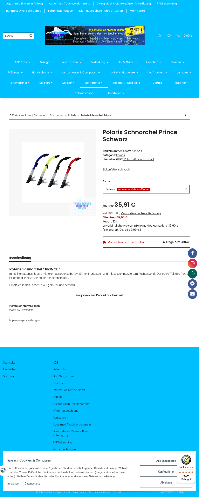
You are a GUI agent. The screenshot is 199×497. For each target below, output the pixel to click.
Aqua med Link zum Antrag (24, 3)
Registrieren (60, 417)
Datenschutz (34, 484)
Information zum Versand (69, 390)
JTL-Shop (178, 492)
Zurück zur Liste (21, 115)
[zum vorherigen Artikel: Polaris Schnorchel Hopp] (186, 115)
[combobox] (146, 189)
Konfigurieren (164, 473)
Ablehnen (164, 483)
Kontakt (58, 396)
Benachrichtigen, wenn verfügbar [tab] (91, 257)
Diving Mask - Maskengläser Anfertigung (124, 3)
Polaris (120, 155)
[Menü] (192, 455)
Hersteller (9, 369)
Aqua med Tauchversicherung (69, 3)
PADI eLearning (167, 3)
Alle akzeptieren (164, 462)
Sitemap (8, 376)
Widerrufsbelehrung (66, 410)
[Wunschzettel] (169, 35)
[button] (159, 35)
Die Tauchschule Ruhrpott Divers (101, 11)
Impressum (16, 484)
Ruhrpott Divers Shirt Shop (23, 11)
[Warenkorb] (185, 35)
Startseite (9, 362)
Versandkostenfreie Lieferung (141, 213)
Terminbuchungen (60, 11)
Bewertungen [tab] (47, 257)
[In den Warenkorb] (12, 126)
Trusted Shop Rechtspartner (71, 403)
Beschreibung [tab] (20, 257)
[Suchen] (15, 36)
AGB (55, 362)
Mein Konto (137, 11)
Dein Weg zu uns (63, 376)
